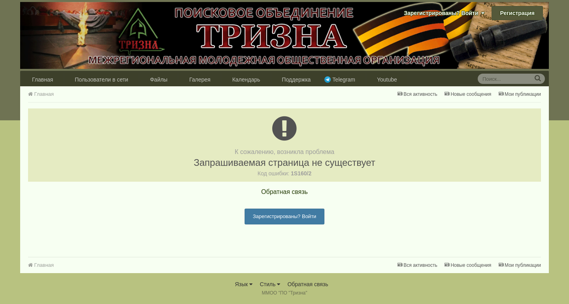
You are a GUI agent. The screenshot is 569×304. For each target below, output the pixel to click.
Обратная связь (284, 191)
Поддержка (296, 79)
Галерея (200, 79)
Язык (243, 284)
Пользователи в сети (101, 79)
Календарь (246, 79)
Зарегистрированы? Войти (444, 13)
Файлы (158, 79)
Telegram (343, 79)
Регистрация (517, 13)
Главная (42, 79)
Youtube (387, 79)
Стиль (270, 284)
